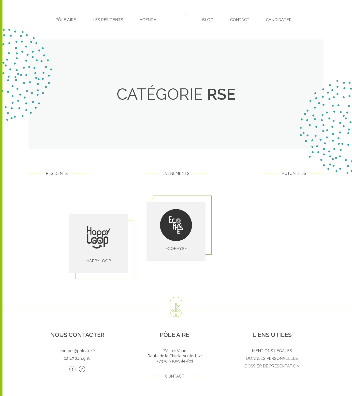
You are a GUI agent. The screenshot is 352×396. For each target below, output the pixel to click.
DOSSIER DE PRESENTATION (272, 366)
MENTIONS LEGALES (272, 350)
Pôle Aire (66, 19)
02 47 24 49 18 (77, 358)
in (82, 369)
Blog (207, 19)
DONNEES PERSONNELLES (272, 358)
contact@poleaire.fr (77, 350)
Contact (239, 19)
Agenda (148, 19)
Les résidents (108, 19)
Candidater (279, 19)
